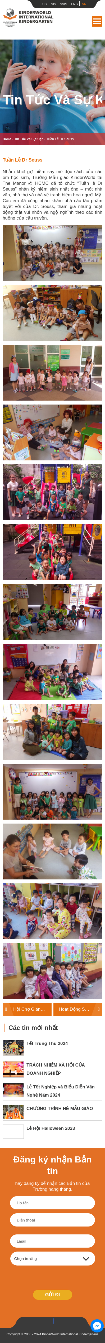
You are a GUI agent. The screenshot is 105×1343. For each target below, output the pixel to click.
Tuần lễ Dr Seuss (23, 160)
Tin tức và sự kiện (28, 139)
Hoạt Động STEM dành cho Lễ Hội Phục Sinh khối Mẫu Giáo (80, 1009)
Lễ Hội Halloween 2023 (50, 1128)
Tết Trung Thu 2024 (47, 1043)
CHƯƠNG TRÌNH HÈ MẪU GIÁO (59, 1108)
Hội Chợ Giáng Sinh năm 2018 (32, 1009)
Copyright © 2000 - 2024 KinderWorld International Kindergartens (53, 1334)
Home (7, 139)
